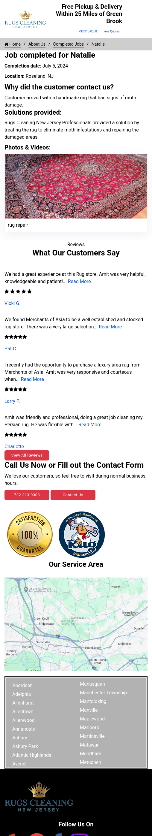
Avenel (19, 764)
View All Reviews (26, 455)
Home (12, 44)
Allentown (23, 711)
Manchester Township (103, 693)
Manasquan (92, 684)
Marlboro (89, 727)
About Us (36, 44)
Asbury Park (25, 746)
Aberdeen (22, 685)
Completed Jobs (68, 44)
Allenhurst (23, 703)
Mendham (90, 753)
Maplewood (92, 719)
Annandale (23, 729)
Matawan (90, 745)
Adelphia (21, 694)
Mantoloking (93, 701)
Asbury (19, 738)
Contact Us (73, 495)
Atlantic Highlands (31, 755)
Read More (79, 281)
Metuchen (90, 762)
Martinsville (92, 736)
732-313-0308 (87, 31)
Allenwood (23, 720)
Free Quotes (112, 31)
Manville (89, 710)
